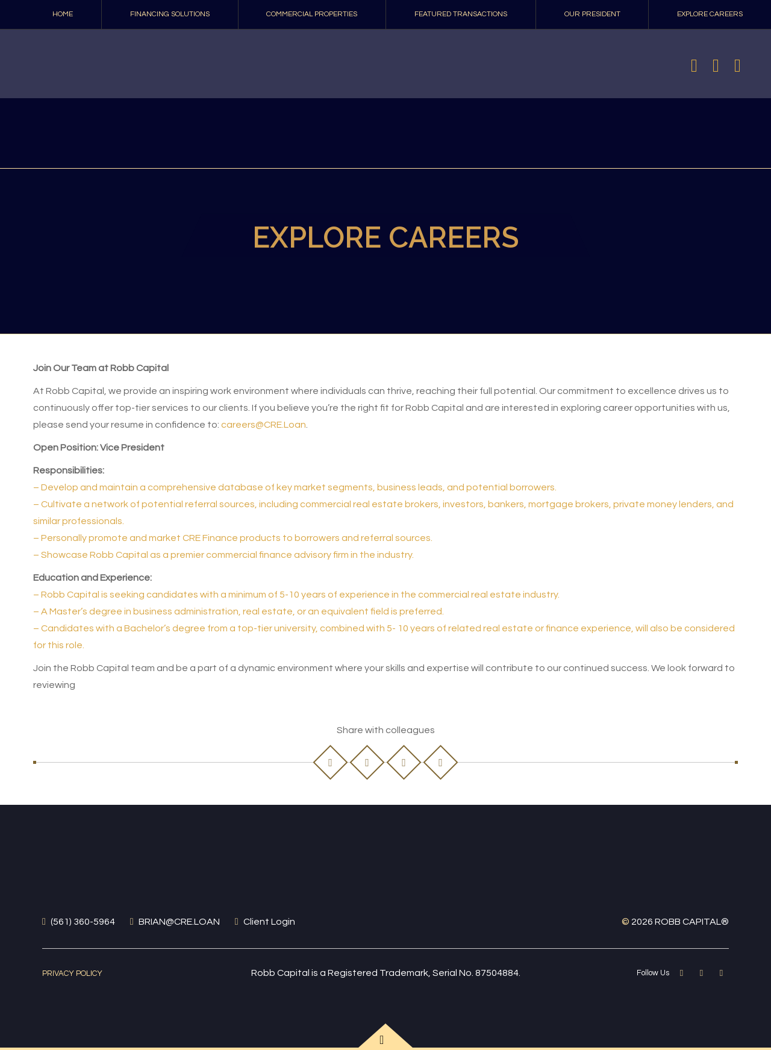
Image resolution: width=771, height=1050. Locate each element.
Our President (592, 14)
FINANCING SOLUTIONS (170, 14)
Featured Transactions (460, 14)
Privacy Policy (72, 973)
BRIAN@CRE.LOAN (179, 922)
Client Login (269, 922)
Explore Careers (710, 14)
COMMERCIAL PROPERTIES (311, 14)
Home (62, 14)
